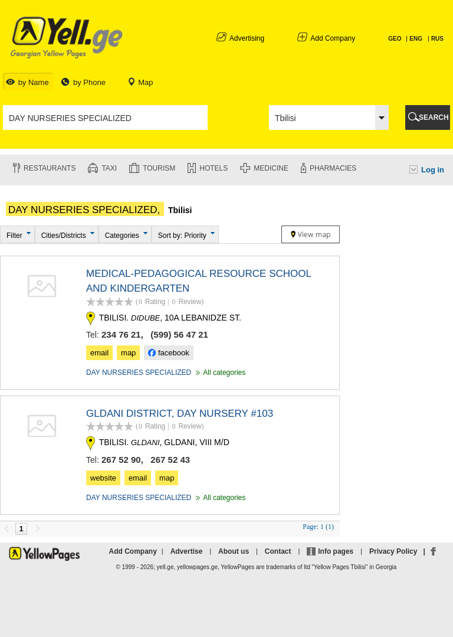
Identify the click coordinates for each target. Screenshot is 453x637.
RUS (437, 38)
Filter (14, 235)
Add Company (332, 38)
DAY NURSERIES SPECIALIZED (138, 372)
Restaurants (50, 168)
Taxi (109, 168)
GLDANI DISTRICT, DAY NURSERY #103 (179, 413)
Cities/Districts (63, 235)
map (128, 352)
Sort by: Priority (182, 235)
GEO (395, 38)
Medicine (271, 168)
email (99, 352)
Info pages (335, 551)
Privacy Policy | (399, 551)
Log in (432, 169)
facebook (168, 352)
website (103, 477)
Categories (122, 235)
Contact (278, 551)
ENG (415, 38)
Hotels (213, 168)
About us (233, 551)
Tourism (159, 168)
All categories (219, 372)
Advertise (186, 551)
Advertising (246, 38)
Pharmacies (333, 168)
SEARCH (434, 117)
